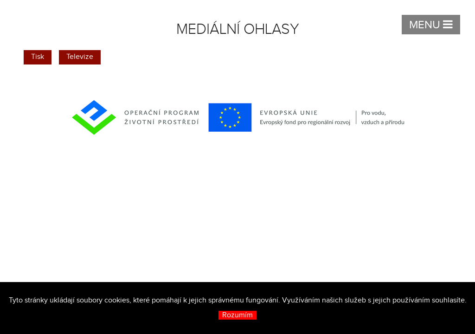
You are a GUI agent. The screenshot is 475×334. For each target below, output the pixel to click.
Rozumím (237, 315)
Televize (79, 56)
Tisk (37, 56)
